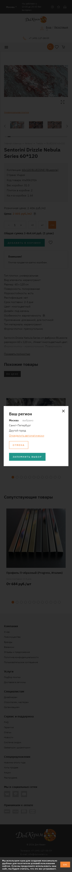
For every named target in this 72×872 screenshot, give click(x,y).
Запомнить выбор (27, 456)
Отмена (19, 444)
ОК (65, 864)
